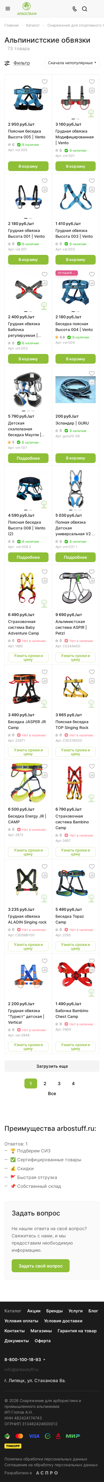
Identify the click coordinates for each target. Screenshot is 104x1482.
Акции (33, 1310)
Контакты (14, 1330)
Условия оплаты (21, 1320)
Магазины (41, 1330)
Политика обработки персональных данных (45, 1459)
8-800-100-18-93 (22, 1359)
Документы (16, 1340)
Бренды (54, 1310)
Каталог (12, 1310)
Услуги (76, 1310)
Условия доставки (63, 1320)
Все (52, 1093)
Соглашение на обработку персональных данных (51, 1464)
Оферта (43, 1340)
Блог (93, 1310)
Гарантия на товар (77, 1330)
